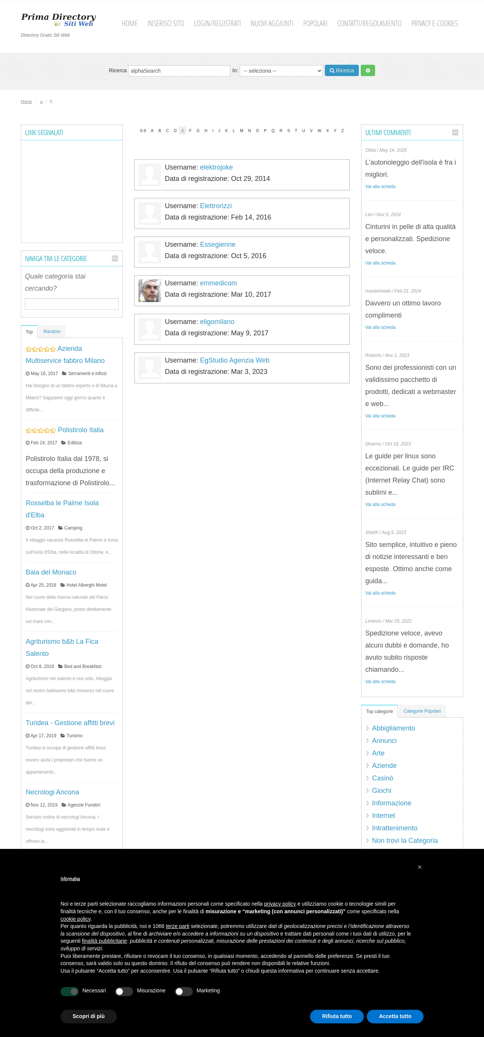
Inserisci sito (165, 23)
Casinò (382, 778)
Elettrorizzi (216, 206)
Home (130, 23)
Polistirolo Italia (81, 430)
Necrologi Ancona (52, 792)
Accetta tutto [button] (395, 1016)
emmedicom (218, 283)
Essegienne (218, 244)
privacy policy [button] (280, 904)
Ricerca (169, 70)
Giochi (381, 790)
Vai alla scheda (380, 186)
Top (29, 332)
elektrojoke (216, 167)
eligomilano (217, 321)
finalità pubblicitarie (104, 941)
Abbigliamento (393, 728)
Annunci (384, 740)
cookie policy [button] (75, 919)
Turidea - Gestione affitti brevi (70, 723)
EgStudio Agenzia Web (235, 360)
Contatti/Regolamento (369, 23)
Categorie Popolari (422, 711)
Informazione (391, 803)
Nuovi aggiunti (272, 23)
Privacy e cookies (434, 23)
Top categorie (379, 711)
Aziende (384, 765)
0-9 (143, 130)
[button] (420, 867)
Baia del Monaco (51, 572)
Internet (383, 815)
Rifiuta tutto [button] (337, 1016)
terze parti (177, 926)
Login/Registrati (217, 23)
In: (277, 70)
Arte (378, 753)
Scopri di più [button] (89, 1016)
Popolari (315, 23)
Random (51, 331)
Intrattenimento (394, 828)
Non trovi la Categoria (405, 840)
